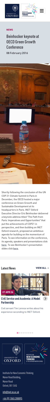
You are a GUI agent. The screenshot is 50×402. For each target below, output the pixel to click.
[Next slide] (45, 298)
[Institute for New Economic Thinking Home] (25, 356)
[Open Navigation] (42, 11)
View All (42, 267)
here (4, 244)
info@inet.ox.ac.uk (11, 392)
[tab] (17, 333)
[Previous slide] (4, 298)
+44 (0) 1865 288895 (12, 398)
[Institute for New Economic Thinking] (21, 10)
